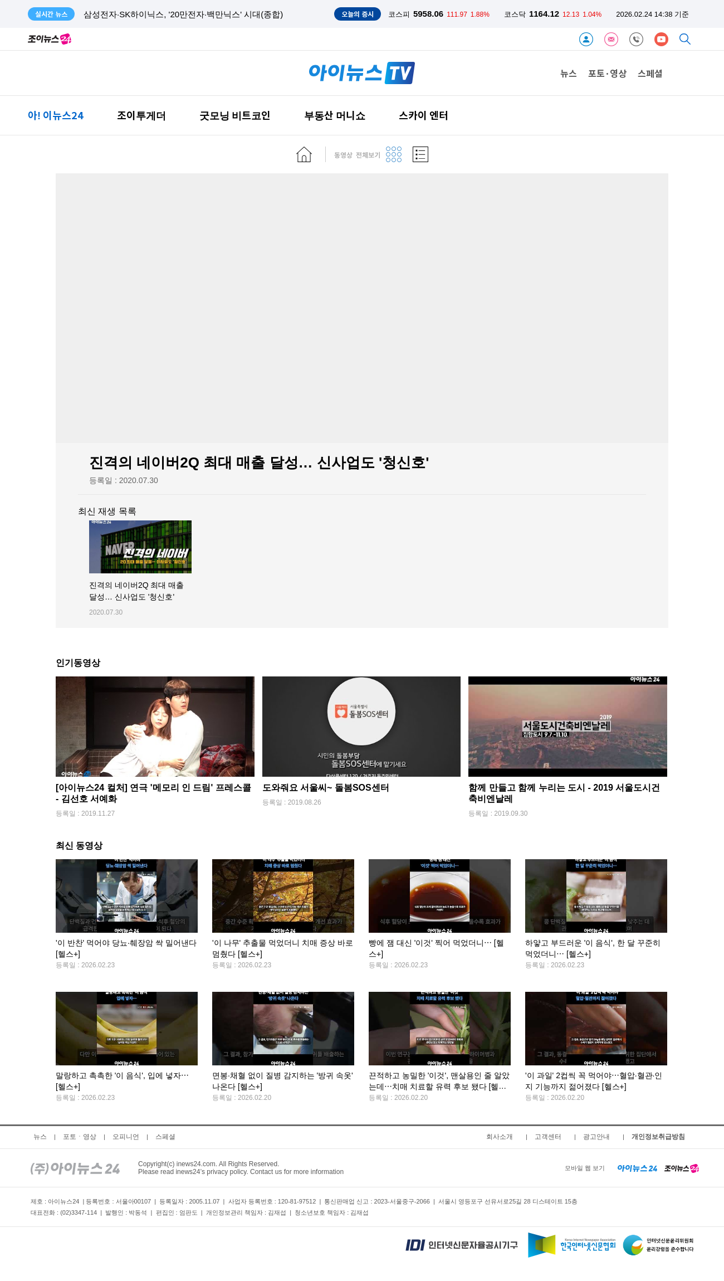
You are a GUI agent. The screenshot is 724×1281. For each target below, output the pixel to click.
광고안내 (596, 1137)
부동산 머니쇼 (334, 115)
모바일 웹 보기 (585, 1168)
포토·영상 (607, 73)
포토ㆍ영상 (79, 1137)
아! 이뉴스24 (56, 115)
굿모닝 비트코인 (235, 115)
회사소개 (499, 1137)
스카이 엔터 (423, 115)
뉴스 (568, 73)
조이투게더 (141, 115)
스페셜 (650, 73)
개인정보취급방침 (658, 1137)
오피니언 (125, 1137)
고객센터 (548, 1137)
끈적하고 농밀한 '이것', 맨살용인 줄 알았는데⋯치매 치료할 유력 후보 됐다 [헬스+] (439, 1086)
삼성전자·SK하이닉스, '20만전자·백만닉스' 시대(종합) (183, 14)
